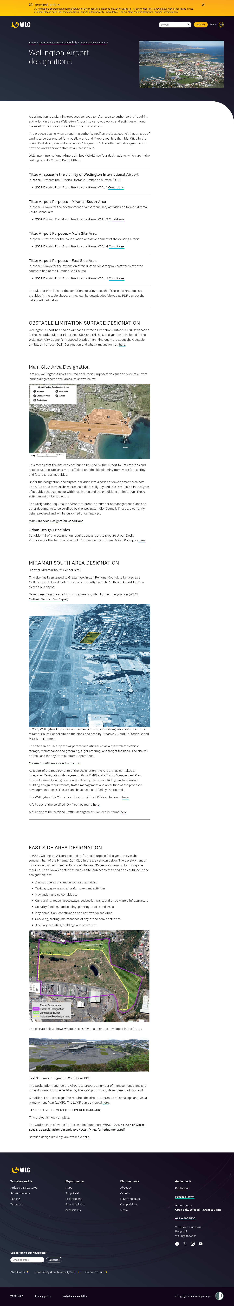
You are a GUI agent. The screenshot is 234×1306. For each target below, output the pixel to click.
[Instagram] (193, 1244)
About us (126, 1187)
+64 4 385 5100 (185, 1218)
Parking (201, 24)
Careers (125, 1193)
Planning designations (93, 42)
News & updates (130, 1199)
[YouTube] (200, 1244)
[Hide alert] (203, 5)
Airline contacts (20, 1193)
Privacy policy (43, 1296)
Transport (16, 1204)
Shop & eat (72, 1193)
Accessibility (73, 1210)
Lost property (74, 1199)
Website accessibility (75, 1296)
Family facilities (75, 1204)
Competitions (128, 1204)
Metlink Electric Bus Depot (48, 599)
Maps (68, 1187)
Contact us (182, 1188)
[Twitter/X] (185, 1244)
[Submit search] (188, 24)
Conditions (116, 187)
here (122, 344)
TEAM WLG (16, 1296)
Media (124, 1210)
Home (32, 42)
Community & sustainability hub (58, 42)
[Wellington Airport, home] (20, 24)
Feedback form (184, 1196)
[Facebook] (177, 1244)
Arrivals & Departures (23, 1187)
